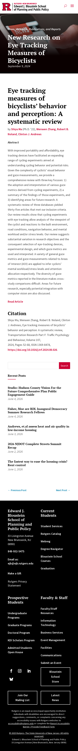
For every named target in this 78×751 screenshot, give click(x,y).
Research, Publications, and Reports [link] (38, 29)
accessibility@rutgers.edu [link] (21, 723)
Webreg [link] (45, 541)
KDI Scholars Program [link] (21, 640)
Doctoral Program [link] (19, 633)
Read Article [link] (15, 301)
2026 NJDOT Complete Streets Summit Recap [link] (34, 445)
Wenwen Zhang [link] (46, 129)
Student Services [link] (51, 526)
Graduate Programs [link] (20, 625)
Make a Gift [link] (14, 573)
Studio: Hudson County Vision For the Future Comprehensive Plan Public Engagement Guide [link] (34, 391)
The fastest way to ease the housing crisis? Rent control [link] (37, 463)
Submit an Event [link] (51, 663)
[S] (33, 365)
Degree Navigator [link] (52, 549)
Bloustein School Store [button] (55, 676)
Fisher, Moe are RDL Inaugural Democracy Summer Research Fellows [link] (37, 410)
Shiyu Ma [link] (16, 129)
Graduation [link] (48, 568)
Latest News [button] (55, 697)
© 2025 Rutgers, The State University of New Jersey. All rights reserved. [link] (39, 735)
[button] (72, 7)
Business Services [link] (52, 632)
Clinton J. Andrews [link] (30, 134)
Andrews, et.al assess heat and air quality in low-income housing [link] (38, 428)
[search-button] (65, 6)
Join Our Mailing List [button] (23, 697)
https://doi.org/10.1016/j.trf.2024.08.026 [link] (32, 350)
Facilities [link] (46, 647)
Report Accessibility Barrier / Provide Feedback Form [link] (46, 725)
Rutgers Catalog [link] (51, 534)
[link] (25, 7)
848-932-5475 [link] (16, 551)
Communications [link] (51, 655)
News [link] (11, 29)
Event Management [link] (53, 640)
